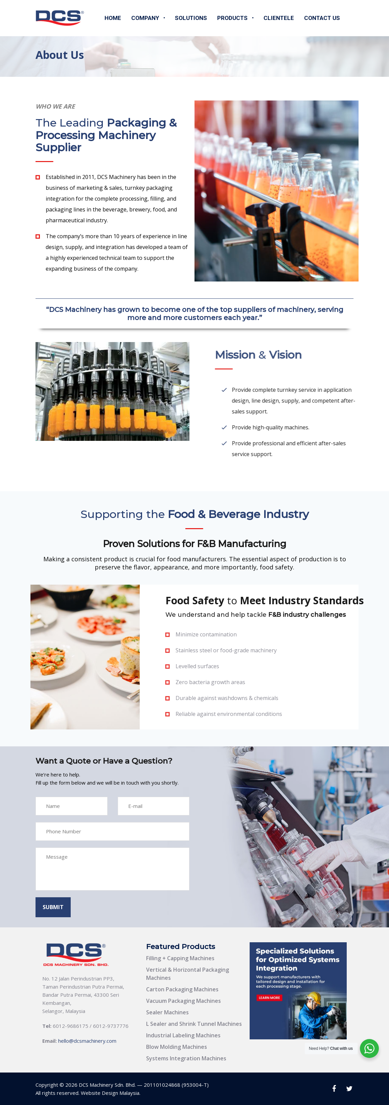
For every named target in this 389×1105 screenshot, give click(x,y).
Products (232, 18)
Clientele (279, 18)
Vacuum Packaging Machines (183, 1001)
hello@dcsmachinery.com (87, 1040)
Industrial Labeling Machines (183, 1035)
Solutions (191, 18)
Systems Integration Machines (186, 1058)
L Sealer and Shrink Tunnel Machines (194, 1024)
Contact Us (322, 18)
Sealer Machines (167, 1012)
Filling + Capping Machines (180, 958)
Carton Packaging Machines (182, 989)
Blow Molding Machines (176, 1047)
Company (145, 18)
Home (113, 18)
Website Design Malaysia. (110, 1092)
